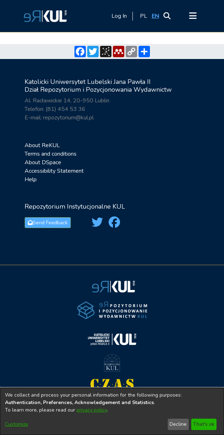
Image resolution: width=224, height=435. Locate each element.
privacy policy (92, 410)
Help (31, 179)
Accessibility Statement (54, 171)
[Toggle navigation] (193, 16)
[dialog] (112, 411)
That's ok (203, 424)
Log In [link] (119, 16)
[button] (44, 16)
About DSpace (43, 162)
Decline (178, 424)
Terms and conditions (51, 154)
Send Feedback (48, 222)
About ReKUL (42, 145)
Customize (16, 424)
